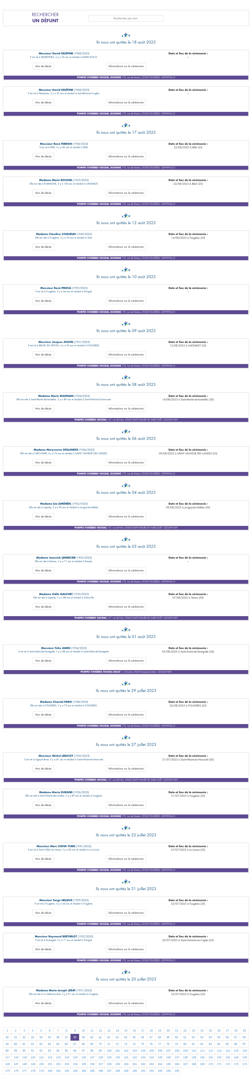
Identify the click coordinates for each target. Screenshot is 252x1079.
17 (142, 1030)
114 (227, 1050)
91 (32, 1050)
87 (244, 1044)
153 (67, 1064)
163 (151, 1064)
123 (58, 1057)
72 (117, 1044)
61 (24, 1044)
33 (32, 1037)
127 (92, 1057)
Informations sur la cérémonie (126, 66)
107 (168, 1050)
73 (125, 1044)
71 (108, 1044)
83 (210, 1044)
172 (227, 1064)
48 (159, 1037)
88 (7, 1050)
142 (219, 1057)
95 (66, 1050)
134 (151, 1057)
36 (57, 1037)
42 (108, 1037)
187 (109, 1070)
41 (100, 1037)
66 (66, 1044)
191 (143, 1070)
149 (33, 1064)
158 (109, 1064)
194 (168, 1070)
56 (227, 1037)
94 (57, 1050)
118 (16, 1057)
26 (218, 1030)
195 (177, 1070)
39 (83, 1037)
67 (74, 1044)
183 (75, 1070)
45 (134, 1037)
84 (218, 1044)
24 (202, 1030)
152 (58, 1064)
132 (134, 1057)
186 (100, 1070)
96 (74, 1050)
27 (227, 1030)
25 (210, 1030)
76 (151, 1044)
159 (117, 1064)
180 (50, 1070)
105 (151, 1050)
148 (24, 1064)
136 (168, 1057)
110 (194, 1050)
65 (57, 1044)
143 (227, 1057)
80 (184, 1044)
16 (134, 1030)
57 (235, 1037)
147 (16, 1064)
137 (177, 1057)
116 (244, 1050)
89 (15, 1050)
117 (7, 1057)
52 (193, 1037)
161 (134, 1064)
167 (185, 1064)
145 (244, 1057)
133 (143, 1057)
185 (92, 1070)
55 (218, 1037)
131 (126, 1057)
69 (91, 1044)
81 (193, 1044)
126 (84, 1057)
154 (75, 1064)
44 (125, 1037)
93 (49, 1050)
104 (143, 1050)
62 (32, 1044)
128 (100, 1057)
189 (126, 1070)
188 (117, 1070)
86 (235, 1044)
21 (176, 1030)
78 (168, 1044)
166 (177, 1064)
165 (168, 1064)
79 (176, 1044)
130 (117, 1057)
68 (83, 1044)
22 (185, 1030)
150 (41, 1064)
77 (159, 1044)
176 (16, 1070)
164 (160, 1064)
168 (194, 1064)
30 (7, 1037)
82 (201, 1044)
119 (24, 1057)
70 (100, 1044)
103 (134, 1050)
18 (151, 1030)
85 (227, 1044)
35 (49, 1037)
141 (210, 1057)
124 (67, 1057)
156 (92, 1064)
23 (193, 1030)
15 (125, 1030)
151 (50, 1064)
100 (109, 1050)
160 (126, 1064)
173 (236, 1064)
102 (126, 1050)
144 (236, 1057)
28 (235, 1030)
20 (168, 1030)
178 (33, 1070)
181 (58, 1070)
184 (84, 1070)
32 (24, 1037)
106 (160, 1050)
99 (100, 1050)
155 (84, 1064)
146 (7, 1064)
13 (108, 1030)
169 (202, 1064)
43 (117, 1037)
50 (176, 1037)
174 (244, 1064)
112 (210, 1050)
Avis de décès (43, 66)
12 (100, 1030)
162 (143, 1064)
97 (83, 1050)
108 (177, 1050)
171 (219, 1064)
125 (75, 1057)
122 (50, 1057)
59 (7, 1044)
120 (33, 1057)
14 (117, 1030)
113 (219, 1050)
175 (7, 1070)
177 (24, 1070)
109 (185, 1050)
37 (66, 1037)
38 (74, 1037)
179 (41, 1070)
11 (92, 1030)
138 (185, 1057)
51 (184, 1037)
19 (159, 1030)
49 (168, 1037)
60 (15, 1044)
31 (15, 1037)
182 (67, 1070)
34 (41, 1037)
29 (244, 1030)
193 (160, 1070)
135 (160, 1057)
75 (142, 1044)
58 (244, 1037)
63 (41, 1044)
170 (210, 1064)
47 (151, 1037)
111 (202, 1050)
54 (210, 1037)
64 (49, 1044)
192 (151, 1070)
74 (134, 1044)
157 (100, 1064)
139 (194, 1057)
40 (91, 1037)
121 (41, 1057)
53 (201, 1037)
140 (202, 1057)
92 (41, 1050)
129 (109, 1057)
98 (91, 1050)
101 (117, 1050)
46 (142, 1037)
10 (83, 1030)
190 (134, 1070)
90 (24, 1050)
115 (236, 1050)
